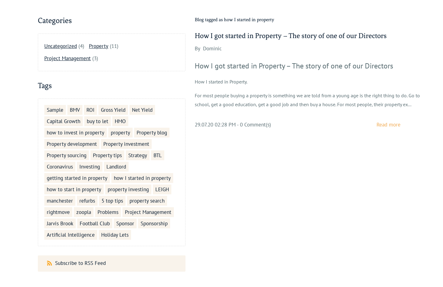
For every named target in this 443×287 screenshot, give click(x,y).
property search (147, 200)
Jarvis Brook (60, 223)
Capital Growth (63, 121)
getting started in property (77, 178)
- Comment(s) (254, 124)
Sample (55, 110)
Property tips (107, 155)
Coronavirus (60, 166)
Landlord (116, 166)
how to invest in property (75, 132)
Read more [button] (389, 124)
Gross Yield (113, 110)
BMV (75, 110)
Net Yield (142, 110)
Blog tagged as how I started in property (234, 19)
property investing (128, 189)
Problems (108, 212)
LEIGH (162, 189)
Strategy (137, 155)
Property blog (152, 132)
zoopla (83, 212)
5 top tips (112, 200)
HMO (120, 121)
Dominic (212, 48)
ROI (90, 110)
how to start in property (74, 189)
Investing (89, 166)
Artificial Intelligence (71, 234)
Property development (72, 144)
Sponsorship (154, 223)
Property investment (126, 144)
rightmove (58, 212)
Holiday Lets (115, 234)
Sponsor (125, 223)
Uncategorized (60, 46)
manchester (60, 200)
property (120, 132)
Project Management (67, 58)
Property (98, 46)
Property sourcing (66, 155)
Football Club (95, 223)
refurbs (87, 200)
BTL (158, 155)
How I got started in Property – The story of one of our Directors (291, 36)
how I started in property (142, 178)
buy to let (97, 121)
